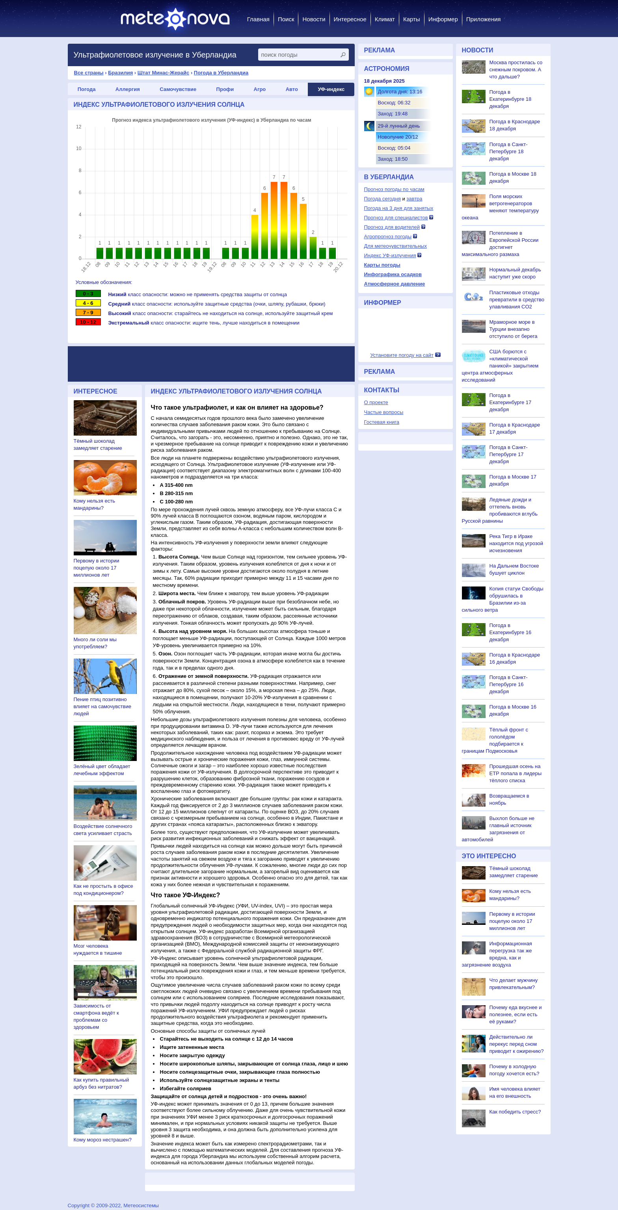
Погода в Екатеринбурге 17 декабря (511, 402)
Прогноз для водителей (392, 227)
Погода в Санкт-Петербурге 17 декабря (509, 454)
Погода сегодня (382, 199)
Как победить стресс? (515, 1112)
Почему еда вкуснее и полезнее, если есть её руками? (516, 1014)
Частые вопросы (384, 412)
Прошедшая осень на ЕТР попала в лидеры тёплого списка (516, 773)
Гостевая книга (381, 422)
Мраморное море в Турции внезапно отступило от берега (514, 329)
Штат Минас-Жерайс (163, 73)
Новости (313, 19)
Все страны (89, 73)
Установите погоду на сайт (402, 355)
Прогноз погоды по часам (394, 189)
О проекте (376, 402)
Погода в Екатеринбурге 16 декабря (511, 632)
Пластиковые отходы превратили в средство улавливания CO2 (517, 300)
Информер (443, 19)
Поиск (286, 19)
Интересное (350, 19)
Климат (385, 19)
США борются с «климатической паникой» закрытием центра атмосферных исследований (500, 366)
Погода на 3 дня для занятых (399, 208)
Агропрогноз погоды (388, 236)
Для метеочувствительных (395, 246)
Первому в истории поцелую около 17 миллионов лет (96, 568)
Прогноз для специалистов (396, 218)
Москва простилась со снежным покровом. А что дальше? (516, 69)
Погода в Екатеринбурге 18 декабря (511, 99)
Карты (411, 19)
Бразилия (120, 73)
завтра (414, 199)
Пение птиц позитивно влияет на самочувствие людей (102, 706)
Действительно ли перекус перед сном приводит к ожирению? (517, 1044)
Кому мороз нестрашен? (103, 1140)
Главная (258, 19)
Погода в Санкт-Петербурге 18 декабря (509, 151)
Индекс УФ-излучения (390, 255)
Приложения (483, 19)
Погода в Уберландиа (221, 73)
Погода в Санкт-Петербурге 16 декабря (509, 684)
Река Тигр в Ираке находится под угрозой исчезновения (517, 543)
